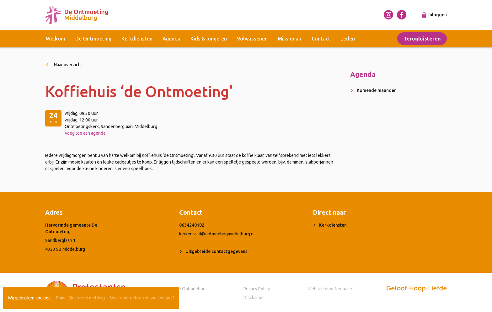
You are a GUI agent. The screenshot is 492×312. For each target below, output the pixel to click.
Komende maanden (377, 90)
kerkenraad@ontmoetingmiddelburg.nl (217, 233)
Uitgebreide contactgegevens (216, 251)
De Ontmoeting (93, 38)
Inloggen (437, 14)
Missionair (290, 38)
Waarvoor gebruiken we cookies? (142, 297)
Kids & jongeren (208, 38)
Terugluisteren (422, 38)
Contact (321, 38)
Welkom (55, 38)
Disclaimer (253, 297)
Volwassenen (252, 38)
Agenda (171, 38)
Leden (347, 38)
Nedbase (343, 288)
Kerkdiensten (136, 38)
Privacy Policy (256, 288)
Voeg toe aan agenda (85, 133)
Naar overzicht (68, 64)
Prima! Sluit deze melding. (81, 297)
